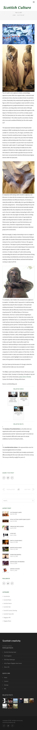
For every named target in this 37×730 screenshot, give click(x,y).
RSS (5, 689)
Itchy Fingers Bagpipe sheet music (13, 663)
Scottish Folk (7, 607)
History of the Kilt (15, 568)
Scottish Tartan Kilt (9, 614)
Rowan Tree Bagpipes (15, 554)
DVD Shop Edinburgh (9, 659)
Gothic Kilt (13, 533)
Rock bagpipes (8, 656)
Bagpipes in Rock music (16, 547)
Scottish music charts (16, 512)
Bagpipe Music (7, 621)
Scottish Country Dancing (10, 610)
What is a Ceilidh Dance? (16, 540)
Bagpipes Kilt (7, 617)
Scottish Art (20, 15)
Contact (6, 681)
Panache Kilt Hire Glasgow (17, 526)
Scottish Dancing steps (10, 652)
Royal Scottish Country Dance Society (20, 519)
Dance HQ (6, 667)
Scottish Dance (8, 603)
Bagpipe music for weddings (17, 561)
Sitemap (6, 685)
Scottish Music (7, 600)
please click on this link (25, 377)
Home (14, 15)
